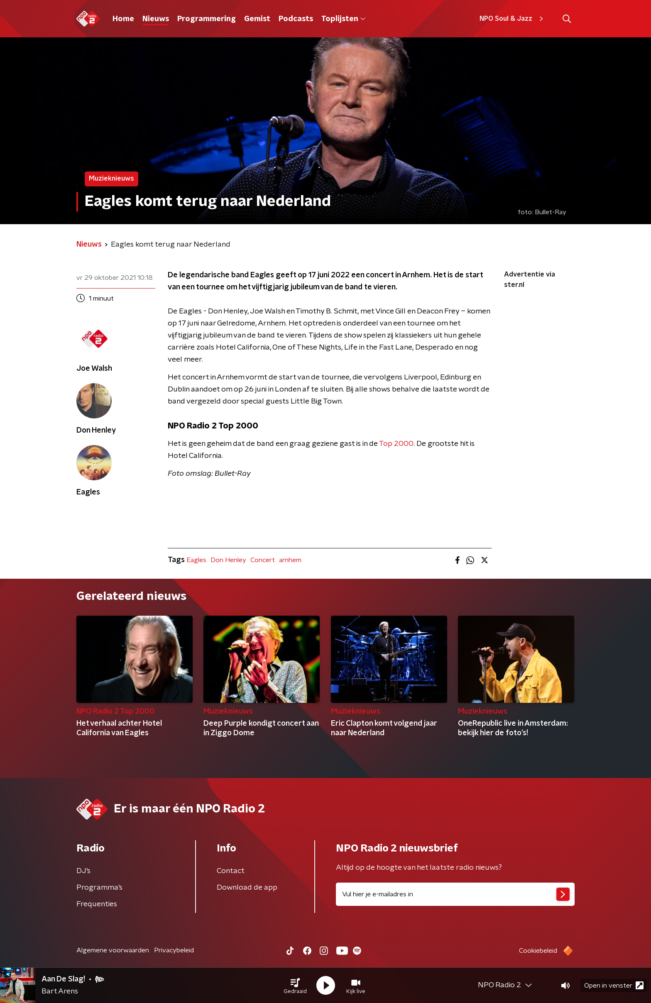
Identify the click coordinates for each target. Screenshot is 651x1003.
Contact (231, 871)
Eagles (196, 560)
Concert (262, 560)
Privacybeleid (174, 950)
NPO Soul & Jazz (513, 19)
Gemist (257, 19)
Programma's (99, 887)
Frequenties (96, 904)
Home (123, 19)
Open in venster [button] (614, 985)
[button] (295, 985)
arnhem (290, 560)
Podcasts (296, 19)
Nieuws (155, 19)
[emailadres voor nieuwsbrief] (455, 894)
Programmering (206, 19)
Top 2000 (396, 444)
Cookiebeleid (538, 950)
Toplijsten (343, 19)
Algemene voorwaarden (112, 950)
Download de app (247, 887)
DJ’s (83, 871)
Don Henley (228, 560)
